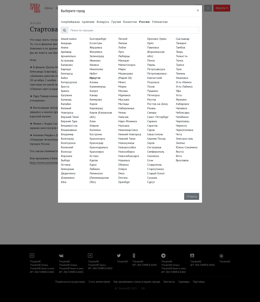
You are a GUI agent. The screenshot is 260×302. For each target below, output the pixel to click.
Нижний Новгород (129, 134)
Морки (122, 86)
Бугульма (66, 95)
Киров (93, 104)
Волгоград (67, 138)
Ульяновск (182, 78)
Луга (121, 52)
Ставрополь (154, 164)
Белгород (67, 73)
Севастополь (155, 134)
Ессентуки (96, 43)
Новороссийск (127, 147)
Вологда (66, 151)
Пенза (151, 60)
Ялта (179, 156)
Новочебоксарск (128, 156)
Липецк (122, 43)
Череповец (182, 121)
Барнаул (66, 69)
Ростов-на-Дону (157, 104)
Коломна (95, 130)
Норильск (124, 160)
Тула (178, 69)
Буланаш (66, 99)
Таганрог (181, 43)
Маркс (122, 69)
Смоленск (153, 156)
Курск (93, 164)
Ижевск (94, 65)
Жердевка (96, 47)
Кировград (96, 108)
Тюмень (180, 73)
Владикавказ (69, 130)
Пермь (151, 65)
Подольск (153, 82)
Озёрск (122, 169)
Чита (179, 134)
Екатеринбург (98, 39)
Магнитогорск (126, 65)
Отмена (192, 196)
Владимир (67, 134)
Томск (179, 60)
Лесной (122, 39)
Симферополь (155, 151)
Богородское (69, 82)
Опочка (122, 177)
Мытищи (123, 104)
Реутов (151, 99)
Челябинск (182, 117)
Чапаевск (181, 108)
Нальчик (123, 117)
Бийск (64, 78)
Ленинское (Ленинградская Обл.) (99, 177)
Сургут (151, 182)
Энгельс (180, 143)
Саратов (152, 125)
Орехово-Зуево (156, 39)
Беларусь (103, 22)
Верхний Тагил (70, 117)
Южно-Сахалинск (187, 147)
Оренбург (124, 182)
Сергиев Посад (156, 138)
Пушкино (152, 91)
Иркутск (95, 78)
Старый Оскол (155, 173)
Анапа (64, 47)
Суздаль (152, 177)
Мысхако (123, 99)
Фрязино (181, 99)
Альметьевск (69, 39)
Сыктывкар (182, 39)
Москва (123, 91)
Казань (94, 82)
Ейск (63, 182)
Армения (88, 22)
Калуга (94, 91)
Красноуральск (99, 147)
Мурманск (124, 95)
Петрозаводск (156, 69)
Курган (94, 160)
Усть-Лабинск (184, 86)
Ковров (94, 125)
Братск (65, 86)
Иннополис (96, 69)
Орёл (150, 43)
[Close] (198, 10)
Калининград (98, 86)
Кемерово (96, 99)
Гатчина (65, 164)
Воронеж (66, 156)
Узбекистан (160, 22)
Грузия (116, 22)
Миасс (122, 82)
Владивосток (69, 125)
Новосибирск (126, 151)
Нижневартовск (128, 130)
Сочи (150, 160)
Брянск (65, 91)
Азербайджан (70, 22)
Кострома (96, 134)
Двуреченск (68, 173)
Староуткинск (155, 169)
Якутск (180, 151)
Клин (93, 121)
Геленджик (67, 169)
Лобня (122, 47)
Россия (144, 22)
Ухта (179, 95)
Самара (151, 112)
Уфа (178, 91)
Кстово (94, 156)
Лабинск (95, 169)
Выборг (65, 160)
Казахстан (130, 22)
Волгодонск (68, 143)
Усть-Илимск (184, 82)
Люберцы (124, 56)
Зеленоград (97, 56)
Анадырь (66, 43)
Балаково (67, 65)
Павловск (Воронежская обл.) (155, 52)
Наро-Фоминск (127, 121)
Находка (123, 125)
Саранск (152, 121)
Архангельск (68, 56)
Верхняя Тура (69, 121)
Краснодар (96, 143)
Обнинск (123, 164)
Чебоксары (182, 112)
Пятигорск (153, 95)
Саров (151, 130)
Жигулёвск (96, 52)
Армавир (66, 52)
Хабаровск (182, 104)
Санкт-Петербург (157, 117)
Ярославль (182, 160)
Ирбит (94, 73)
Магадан (123, 60)
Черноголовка (184, 130)
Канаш (94, 95)
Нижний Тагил (126, 138)
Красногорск (97, 138)
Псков (151, 86)
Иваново (95, 60)
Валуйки (66, 104)
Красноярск (97, 151)
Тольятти (181, 56)
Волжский (67, 147)
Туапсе (180, 65)
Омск (121, 173)
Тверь (179, 52)
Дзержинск (68, 177)
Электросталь (184, 138)
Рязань (151, 108)
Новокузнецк (126, 143)
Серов (151, 143)
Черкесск (181, 125)
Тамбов (180, 47)
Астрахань (67, 60)
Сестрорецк (154, 147)
